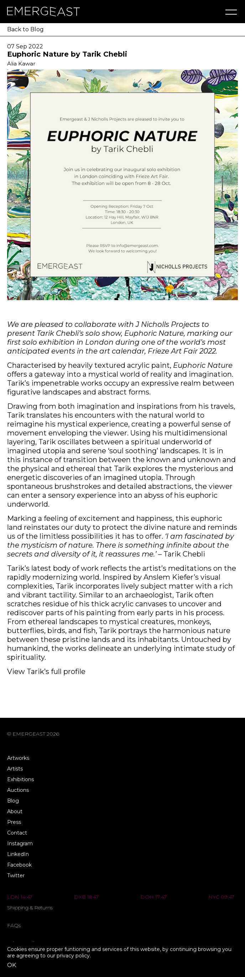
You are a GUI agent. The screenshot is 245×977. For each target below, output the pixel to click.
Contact (17, 833)
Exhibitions (20, 779)
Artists (15, 769)
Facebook (19, 865)
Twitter (16, 875)
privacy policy (73, 955)
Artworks (18, 758)
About (14, 811)
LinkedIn (18, 854)
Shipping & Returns (30, 907)
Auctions (18, 790)
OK (11, 965)
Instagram (20, 843)
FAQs (14, 925)
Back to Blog (25, 29)
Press (14, 822)
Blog (13, 801)
